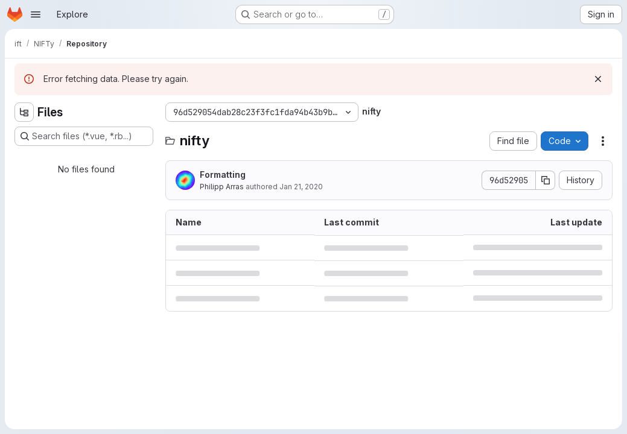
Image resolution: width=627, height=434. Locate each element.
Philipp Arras (222, 186)
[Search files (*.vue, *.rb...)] (83, 136)
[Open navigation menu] (35, 14)
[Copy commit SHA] (545, 180)
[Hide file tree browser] (24, 112)
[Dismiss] (598, 79)
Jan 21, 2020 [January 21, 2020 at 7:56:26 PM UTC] (301, 186)
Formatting (223, 174)
